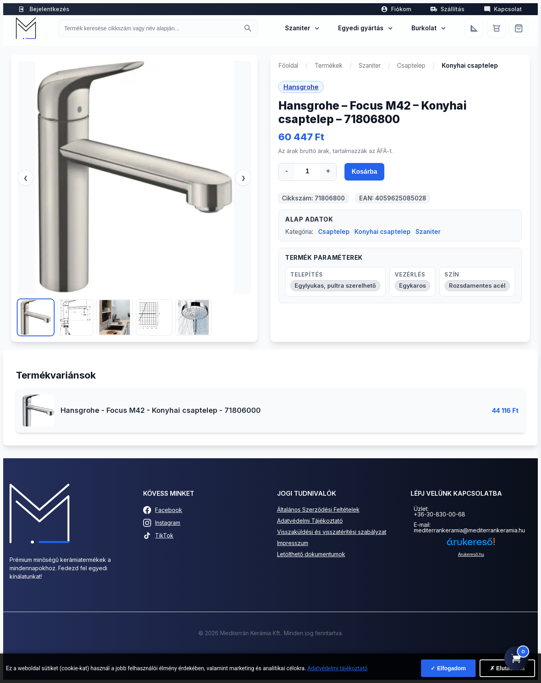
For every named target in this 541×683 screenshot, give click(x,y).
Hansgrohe (301, 87)
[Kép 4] (154, 317)
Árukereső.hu (471, 554)
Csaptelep (411, 66)
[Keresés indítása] (248, 28)
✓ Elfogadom (448, 668)
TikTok (158, 536)
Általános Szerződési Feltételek (318, 509)
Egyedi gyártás (366, 28)
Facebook (162, 510)
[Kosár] (496, 28)
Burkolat (429, 28)
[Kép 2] (75, 317)
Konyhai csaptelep (382, 232)
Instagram (161, 523)
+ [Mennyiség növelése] (328, 171)
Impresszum (292, 543)
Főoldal (288, 66)
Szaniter (303, 28)
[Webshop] (518, 28)
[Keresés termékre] (151, 28)
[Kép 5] (193, 317)
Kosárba (364, 171)
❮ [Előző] (26, 178)
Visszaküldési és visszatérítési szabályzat (331, 531)
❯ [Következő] (243, 178)
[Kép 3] (114, 317)
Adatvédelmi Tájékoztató (310, 520)
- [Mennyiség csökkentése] (286, 171)
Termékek (328, 66)
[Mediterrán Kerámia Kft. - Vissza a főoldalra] (26, 28)
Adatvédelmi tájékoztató (337, 668)
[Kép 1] (36, 317)
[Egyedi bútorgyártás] (474, 28)
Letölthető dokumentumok (311, 554)
